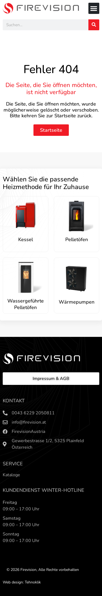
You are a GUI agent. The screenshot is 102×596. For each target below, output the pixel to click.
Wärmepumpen (76, 302)
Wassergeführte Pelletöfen (25, 304)
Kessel (25, 239)
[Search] (93, 24)
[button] (94, 8)
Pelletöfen (76, 239)
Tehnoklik (33, 582)
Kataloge (11, 475)
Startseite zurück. (73, 115)
